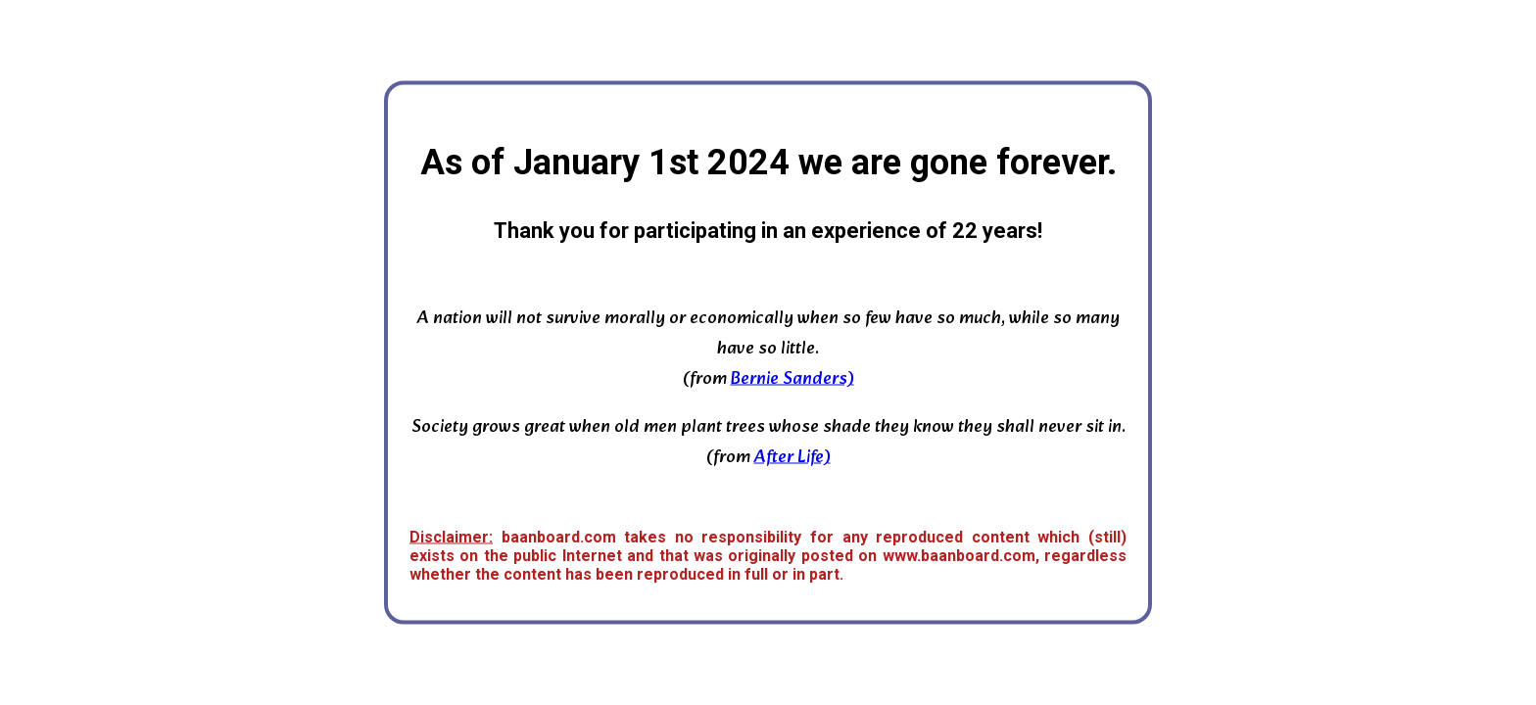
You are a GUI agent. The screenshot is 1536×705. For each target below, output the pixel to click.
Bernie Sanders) (792, 379)
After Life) (792, 458)
